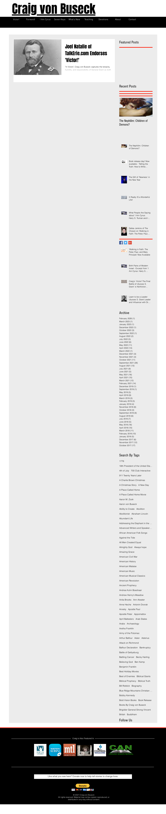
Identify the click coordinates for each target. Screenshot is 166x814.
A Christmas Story (127, 485)
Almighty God (125, 547)
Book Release (144, 700)
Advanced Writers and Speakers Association (136, 528)
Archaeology (133, 623)
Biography (137, 685)
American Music (127, 571)
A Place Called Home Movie (132, 494)
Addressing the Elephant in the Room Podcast (136, 523)
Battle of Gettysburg (129, 652)
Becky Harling (143, 657)
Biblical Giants (143, 676)
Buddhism (132, 714)
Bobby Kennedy (127, 695)
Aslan (137, 638)
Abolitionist (124, 513)
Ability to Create (127, 509)
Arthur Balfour (126, 638)
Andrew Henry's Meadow (131, 595)
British (122, 714)
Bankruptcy (145, 647)
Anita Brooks (125, 599)
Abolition (140, 509)
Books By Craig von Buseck (132, 705)
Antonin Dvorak (140, 604)
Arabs (122, 623)
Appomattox (140, 614)
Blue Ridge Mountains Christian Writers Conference (136, 690)
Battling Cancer (126, 657)
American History (127, 561)
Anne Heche (125, 604)
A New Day (143, 485)
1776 (121, 461)
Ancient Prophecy (127, 585)
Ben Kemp (140, 662)
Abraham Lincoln (139, 513)
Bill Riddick (124, 685)
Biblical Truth (144, 681)
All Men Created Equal (130, 542)
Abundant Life (126, 518)
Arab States (141, 619)
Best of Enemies (127, 676)
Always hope (140, 547)
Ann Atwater (139, 599)
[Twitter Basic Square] (125, 242)
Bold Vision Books (127, 700)
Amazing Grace (126, 552)
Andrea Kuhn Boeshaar (130, 590)
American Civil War (128, 556)
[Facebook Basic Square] (121, 242)
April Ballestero (126, 619)
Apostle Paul (134, 609)
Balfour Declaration (128, 647)
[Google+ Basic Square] (130, 242)
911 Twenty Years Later (130, 475)
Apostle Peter (125, 614)
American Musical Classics (132, 575)
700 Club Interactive (140, 470)
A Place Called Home (129, 489)
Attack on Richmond (129, 642)
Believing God (126, 662)
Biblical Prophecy (127, 681)
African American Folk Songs (133, 532)
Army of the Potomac (129, 633)
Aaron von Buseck (128, 504)
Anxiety (122, 609)
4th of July (124, 470)
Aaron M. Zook (126, 499)
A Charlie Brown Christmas (132, 480)
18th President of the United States (136, 466)
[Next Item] (147, 107)
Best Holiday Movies (129, 671)
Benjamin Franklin (127, 666)
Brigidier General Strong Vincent (135, 709)
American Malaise (127, 566)
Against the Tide (127, 537)
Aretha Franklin (126, 628)
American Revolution (129, 580)
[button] (83, 787)
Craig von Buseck (53, 9)
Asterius (145, 638)
